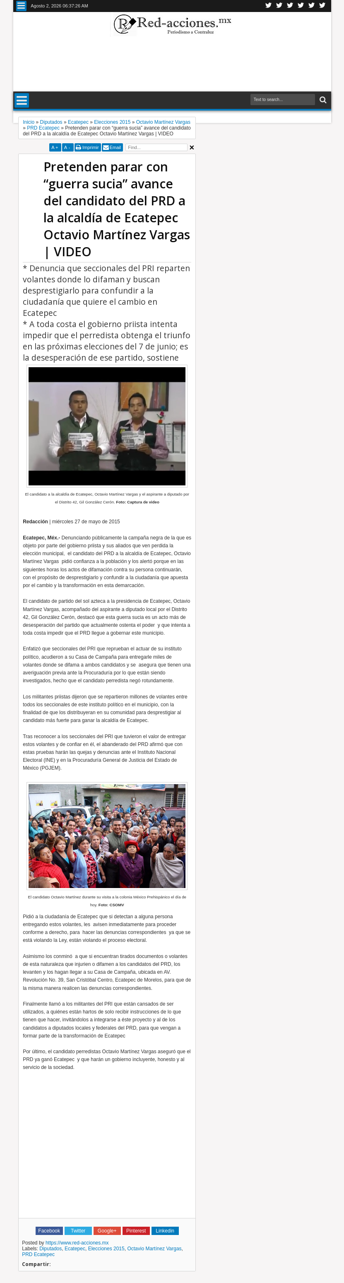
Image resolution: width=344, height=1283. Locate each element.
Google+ (290, 6)
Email (115, 147)
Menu (21, 6)
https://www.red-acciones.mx (77, 1243)
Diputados (50, 1249)
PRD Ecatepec (38, 1254)
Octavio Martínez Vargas (154, 1249)
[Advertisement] (172, 63)
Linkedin (301, 6)
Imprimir (90, 147)
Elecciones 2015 (106, 1249)
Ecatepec (75, 1249)
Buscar (322, 100)
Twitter (268, 6)
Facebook (279, 6)
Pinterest (322, 6)
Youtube (311, 6)
